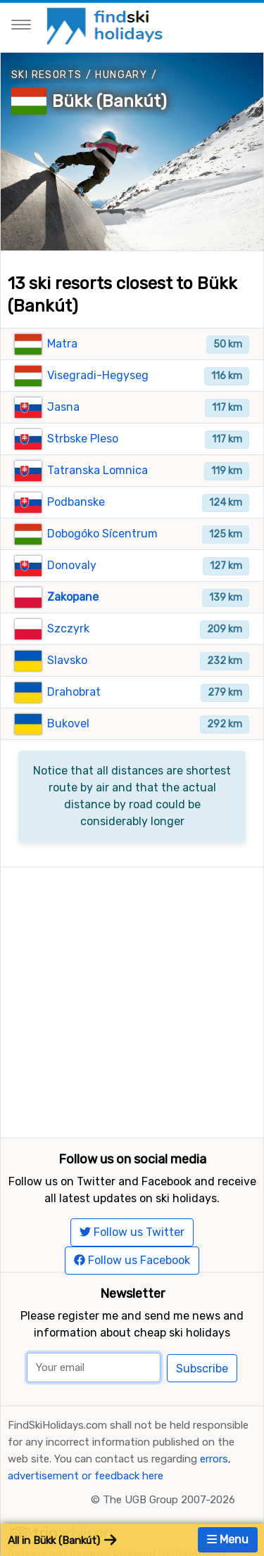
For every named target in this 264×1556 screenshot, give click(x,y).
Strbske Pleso (82, 438)
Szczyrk (68, 628)
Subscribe (202, 1368)
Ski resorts (46, 75)
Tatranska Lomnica (97, 470)
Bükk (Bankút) (109, 101)
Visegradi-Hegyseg (98, 375)
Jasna (63, 407)
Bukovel (68, 723)
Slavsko (67, 660)
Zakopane (73, 597)
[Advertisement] (132, 999)
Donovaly (71, 565)
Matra (62, 343)
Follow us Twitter (132, 1232)
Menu (228, 1539)
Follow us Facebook (132, 1260)
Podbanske (76, 502)
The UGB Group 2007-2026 (169, 1499)
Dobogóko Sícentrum (102, 533)
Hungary (121, 75)
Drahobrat (74, 692)
